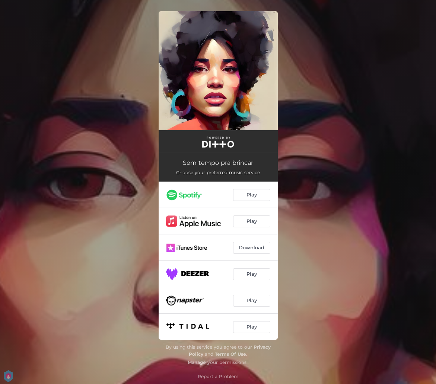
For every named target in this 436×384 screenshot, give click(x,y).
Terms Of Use (230, 354)
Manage (197, 362)
